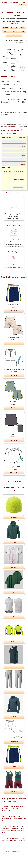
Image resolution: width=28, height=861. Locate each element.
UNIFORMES (18, 35)
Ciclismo (14, 642)
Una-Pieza (13, 791)
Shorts (14, 766)
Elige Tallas (13, 310)
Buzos (14, 542)
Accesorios (13, 517)
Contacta (16, 3)
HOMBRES (13, 31)
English (10, 3)
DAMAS (6, 31)
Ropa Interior (13, 741)
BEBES (22, 27)
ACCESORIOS (14, 27)
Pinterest (22, 3)
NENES (9, 35)
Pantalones (13, 692)
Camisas (13, 567)
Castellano (4, 3)
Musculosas (14, 667)
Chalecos (14, 617)
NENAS (22, 31)
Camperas (13, 592)
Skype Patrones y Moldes (14, 130)
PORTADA (5, 27)
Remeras (14, 717)
